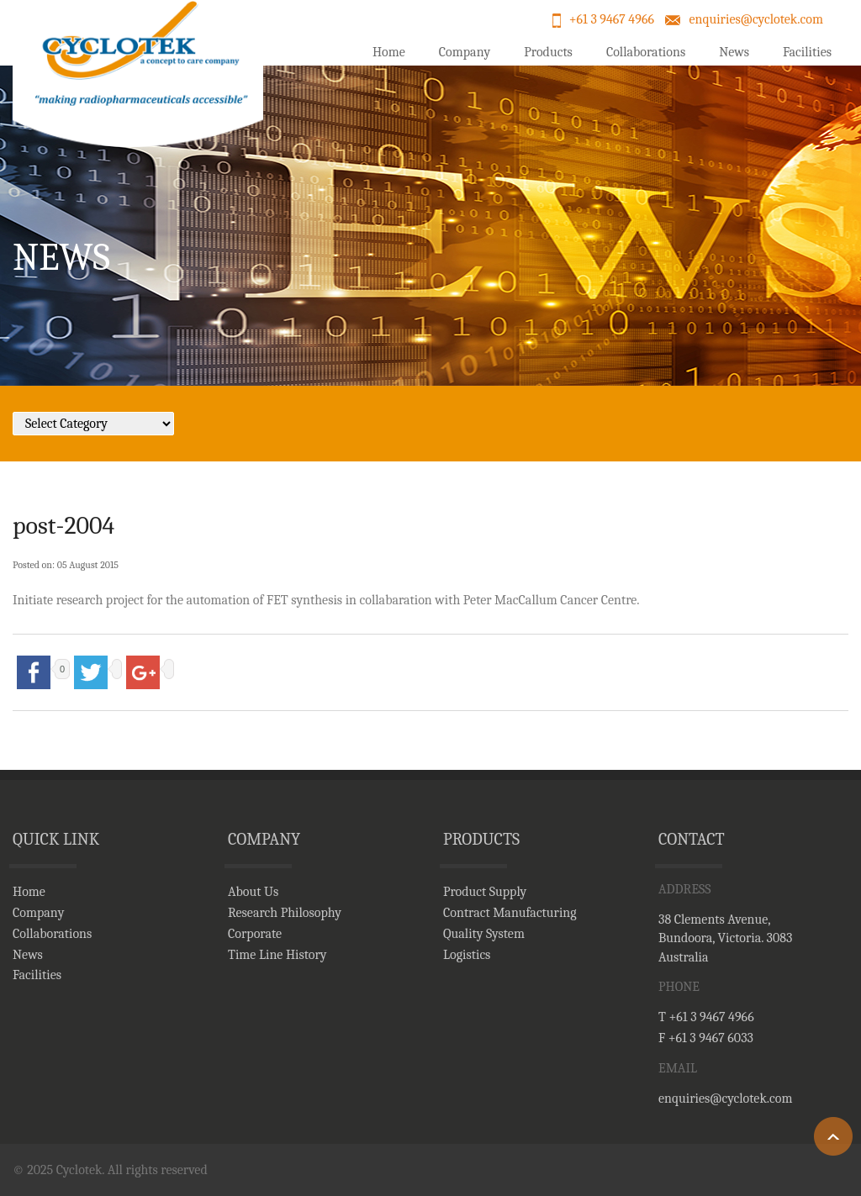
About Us (253, 891)
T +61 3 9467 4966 (706, 1017)
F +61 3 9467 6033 (705, 1038)
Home (388, 52)
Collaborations (645, 52)
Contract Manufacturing (510, 912)
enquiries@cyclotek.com (756, 19)
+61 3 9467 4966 (611, 19)
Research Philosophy (284, 912)
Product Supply (484, 891)
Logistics (466, 954)
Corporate (255, 933)
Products (548, 52)
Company (464, 52)
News (734, 52)
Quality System (484, 933)
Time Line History (277, 954)
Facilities (807, 52)
